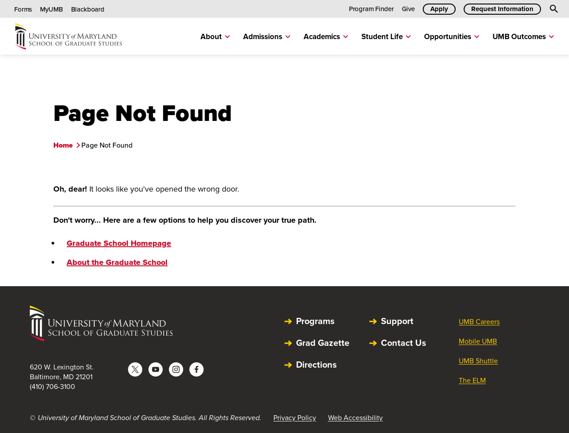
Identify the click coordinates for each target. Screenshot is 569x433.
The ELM (472, 380)
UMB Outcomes (523, 36)
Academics (326, 36)
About (215, 36)
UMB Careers (479, 322)
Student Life (386, 36)
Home (63, 145)
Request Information (502, 9)
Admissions (266, 36)
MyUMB (51, 9)
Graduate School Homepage (119, 243)
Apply (439, 9)
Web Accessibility (355, 418)
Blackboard (88, 9)
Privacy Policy (294, 418)
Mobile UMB (478, 341)
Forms (23, 9)
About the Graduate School (117, 262)
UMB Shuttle (478, 361)
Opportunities (451, 36)
